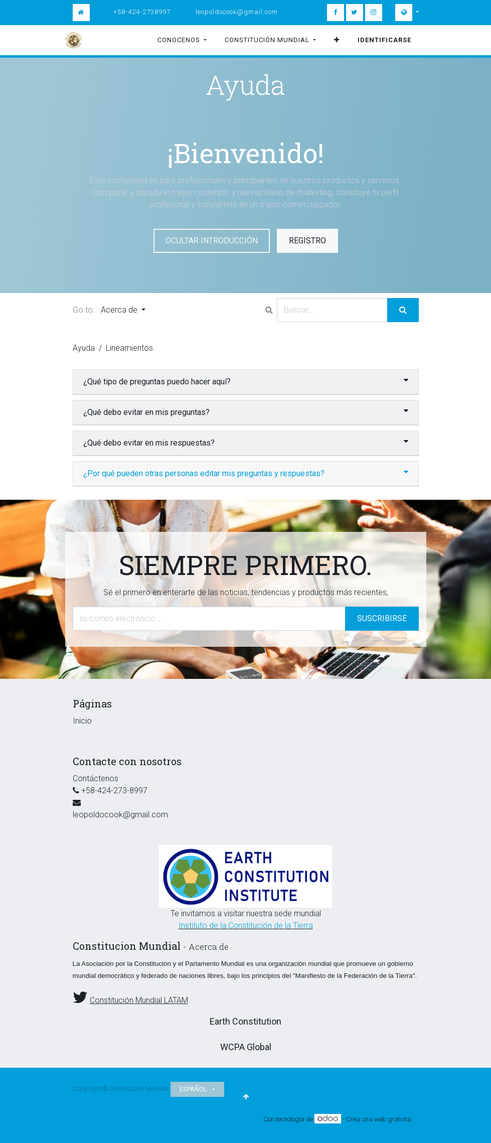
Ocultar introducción (212, 240)
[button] (337, 40)
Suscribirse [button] (382, 618)
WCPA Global (245, 1047)
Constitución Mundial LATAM (139, 1000)
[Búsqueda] (403, 310)
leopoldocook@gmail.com (237, 12)
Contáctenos (95, 778)
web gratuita (392, 1119)
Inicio (82, 721)
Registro (307, 240)
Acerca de (120, 310)
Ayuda (84, 348)
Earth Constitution (245, 1021)
